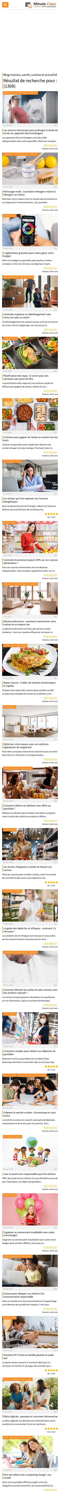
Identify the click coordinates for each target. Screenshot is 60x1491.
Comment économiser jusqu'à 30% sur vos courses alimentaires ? (30, 561)
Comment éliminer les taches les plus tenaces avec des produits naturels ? (30, 991)
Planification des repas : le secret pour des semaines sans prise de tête (26, 377)
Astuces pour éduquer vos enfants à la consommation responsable (23, 1295)
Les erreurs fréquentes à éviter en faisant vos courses (27, 868)
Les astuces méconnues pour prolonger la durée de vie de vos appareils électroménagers (30, 132)
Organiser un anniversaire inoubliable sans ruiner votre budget (29, 1234)
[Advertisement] (30, 40)
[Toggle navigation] (5, 4)
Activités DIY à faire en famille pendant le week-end (28, 1356)
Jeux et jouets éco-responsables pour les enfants (29, 1174)
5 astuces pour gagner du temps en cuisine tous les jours (30, 438)
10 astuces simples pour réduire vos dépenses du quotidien (29, 1052)
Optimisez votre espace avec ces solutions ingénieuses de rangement (26, 745)
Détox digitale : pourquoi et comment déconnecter (30, 1416)
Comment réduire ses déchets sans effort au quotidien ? (27, 807)
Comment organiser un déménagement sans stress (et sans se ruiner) (27, 316)
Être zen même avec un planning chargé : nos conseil (27, 1476)
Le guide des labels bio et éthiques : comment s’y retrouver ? (29, 930)
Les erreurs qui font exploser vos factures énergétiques (25, 500)
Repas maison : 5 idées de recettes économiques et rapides (29, 684)
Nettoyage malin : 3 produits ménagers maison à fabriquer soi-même (29, 193)
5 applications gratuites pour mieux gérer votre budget (28, 254)
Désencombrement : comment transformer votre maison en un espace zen (29, 623)
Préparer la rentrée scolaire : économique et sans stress (29, 1114)
